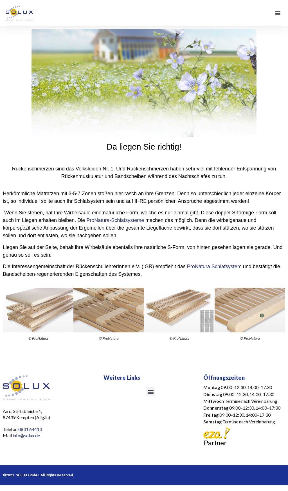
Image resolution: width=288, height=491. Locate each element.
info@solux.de (27, 435)
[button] (277, 13)
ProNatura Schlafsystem (214, 266)
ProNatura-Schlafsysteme (115, 220)
